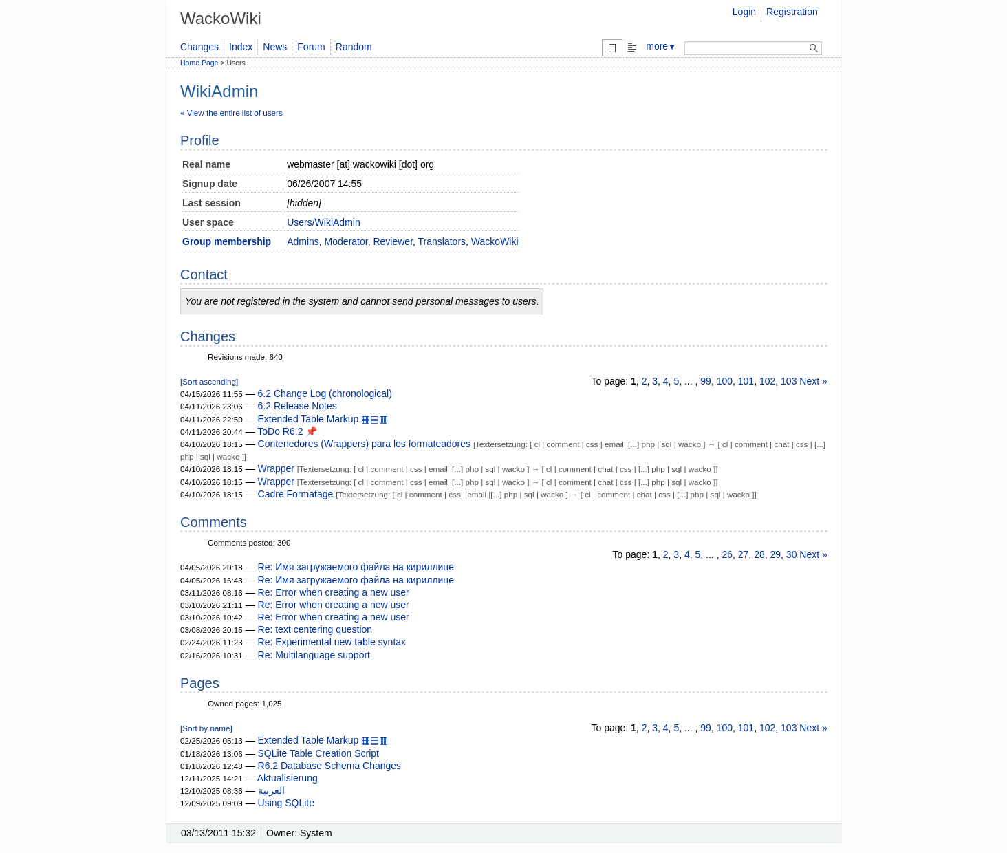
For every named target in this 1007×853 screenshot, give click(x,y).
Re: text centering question (315, 629)
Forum (311, 46)
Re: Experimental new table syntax (332, 641)
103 (789, 381)
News (275, 46)
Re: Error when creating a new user (333, 592)
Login (744, 11)
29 (775, 554)
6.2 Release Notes (297, 405)
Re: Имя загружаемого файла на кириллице (356, 566)
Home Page (199, 62)
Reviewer (393, 241)
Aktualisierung (287, 778)
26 (727, 554)
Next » (813, 381)
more (661, 46)
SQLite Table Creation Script (318, 753)
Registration (792, 11)
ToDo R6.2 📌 (287, 431)
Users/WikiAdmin (323, 222)
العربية (271, 790)
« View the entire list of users (231, 112)
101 (746, 381)
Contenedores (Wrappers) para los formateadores (364, 443)
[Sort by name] (206, 728)
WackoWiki (495, 241)
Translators (442, 241)
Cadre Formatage (296, 493)
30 (791, 554)
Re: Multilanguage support (314, 654)
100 (725, 381)
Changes (199, 46)
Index (240, 46)
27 (743, 554)
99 (705, 381)
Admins (303, 241)
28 (759, 554)
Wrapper (276, 468)
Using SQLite (286, 802)
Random (354, 46)
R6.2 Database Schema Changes (330, 765)
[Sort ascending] (209, 381)
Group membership (226, 241)
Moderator (346, 241)
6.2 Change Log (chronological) (325, 393)
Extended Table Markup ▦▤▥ (323, 418)
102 (767, 381)
